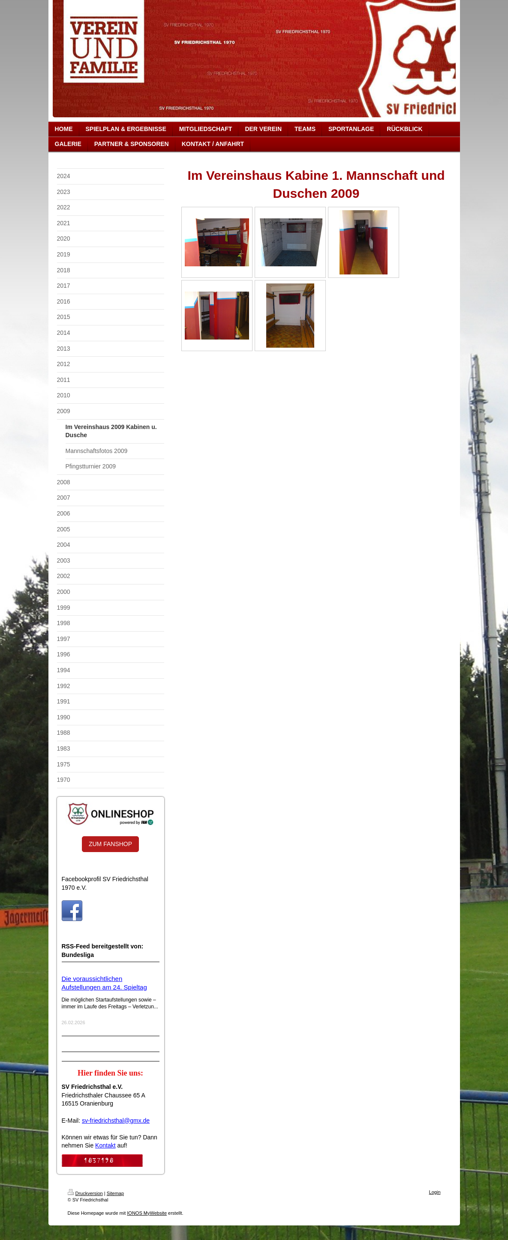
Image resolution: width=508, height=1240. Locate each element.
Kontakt (105, 1145)
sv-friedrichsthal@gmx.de (116, 1120)
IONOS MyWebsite (147, 1213)
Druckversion (85, 1193)
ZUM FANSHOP (110, 844)
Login (435, 1192)
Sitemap (115, 1193)
